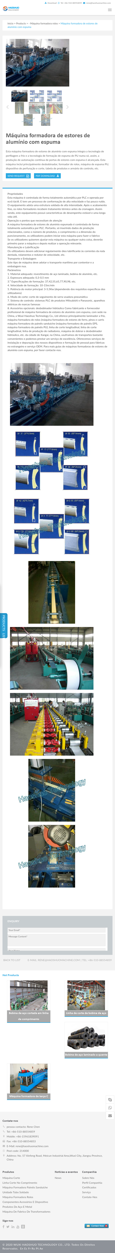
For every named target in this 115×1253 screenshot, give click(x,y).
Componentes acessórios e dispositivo (25, 1201)
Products (21, 23)
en (21, 1248)
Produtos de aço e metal (17, 1206)
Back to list (11, 960)
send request (18, 175)
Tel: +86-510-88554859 (70, 3)
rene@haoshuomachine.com (97, 3)
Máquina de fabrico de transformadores (26, 1211)
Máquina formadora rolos (44, 23)
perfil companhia (92, 1182)
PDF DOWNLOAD (47, 175)
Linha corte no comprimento (20, 1182)
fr (29, 1248)
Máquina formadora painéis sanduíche (25, 1187)
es (25, 1248)
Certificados (89, 1187)
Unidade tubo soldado (16, 1192)
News (58, 1177)
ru (33, 1248)
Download (51, 3)
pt (37, 1248)
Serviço (86, 1192)
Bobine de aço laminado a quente (86, 1054)
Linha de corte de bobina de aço (86, 1013)
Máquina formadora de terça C (28, 1096)
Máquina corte (11, 1177)
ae (41, 1248)
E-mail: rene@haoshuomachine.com (54, 960)
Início (10, 23)
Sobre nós (88, 1177)
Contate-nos (89, 1197)
